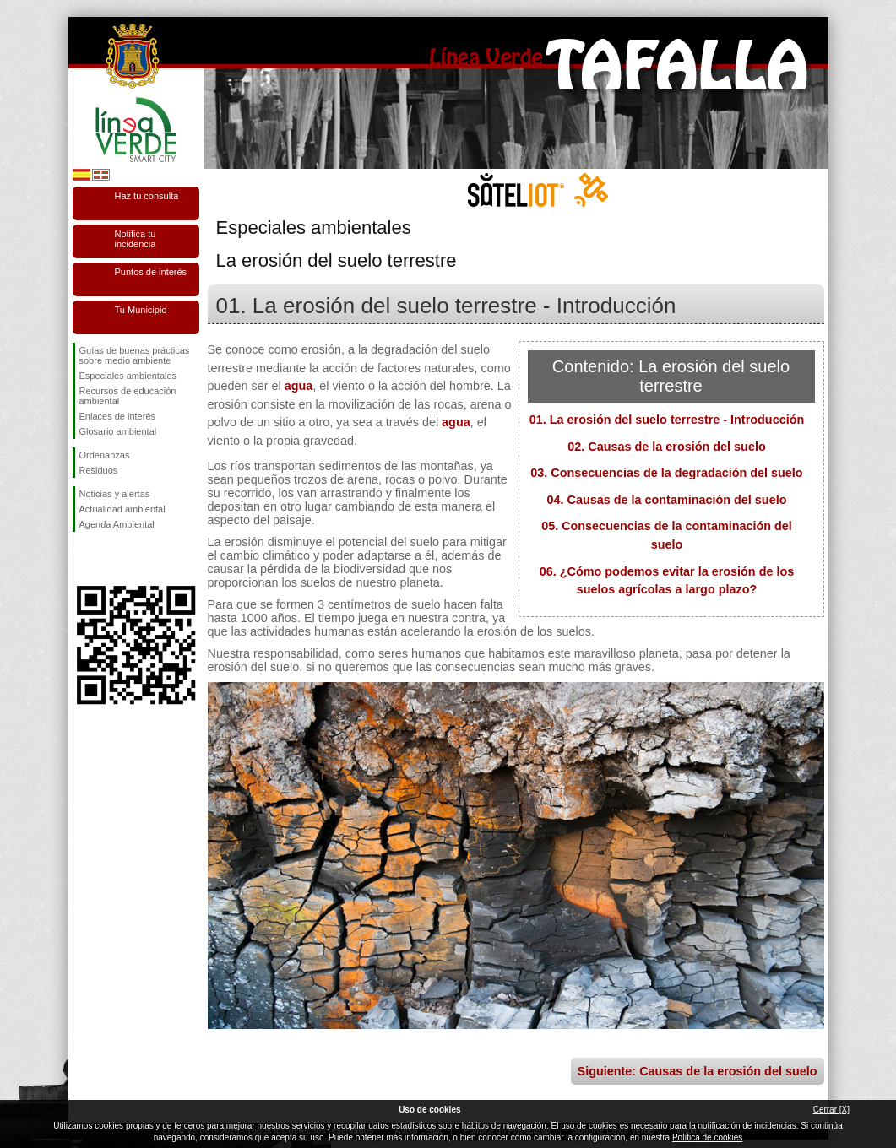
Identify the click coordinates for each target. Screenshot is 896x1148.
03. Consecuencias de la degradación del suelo (666, 472)
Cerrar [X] (831, 1109)
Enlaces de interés (117, 416)
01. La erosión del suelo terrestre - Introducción (666, 419)
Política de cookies (707, 1137)
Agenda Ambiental (117, 524)
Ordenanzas (104, 455)
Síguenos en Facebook (83, 559)
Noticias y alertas (114, 494)
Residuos (98, 470)
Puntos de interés (151, 272)
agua (299, 386)
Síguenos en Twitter (110, 559)
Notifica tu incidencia (135, 239)
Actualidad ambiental (122, 509)
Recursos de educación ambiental (127, 396)
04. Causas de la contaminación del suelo (667, 499)
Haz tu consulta (147, 196)
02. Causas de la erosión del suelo (666, 446)
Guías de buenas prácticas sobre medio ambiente (134, 355)
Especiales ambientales (128, 376)
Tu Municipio (141, 310)
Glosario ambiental (118, 431)
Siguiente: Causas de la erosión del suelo (697, 1071)
